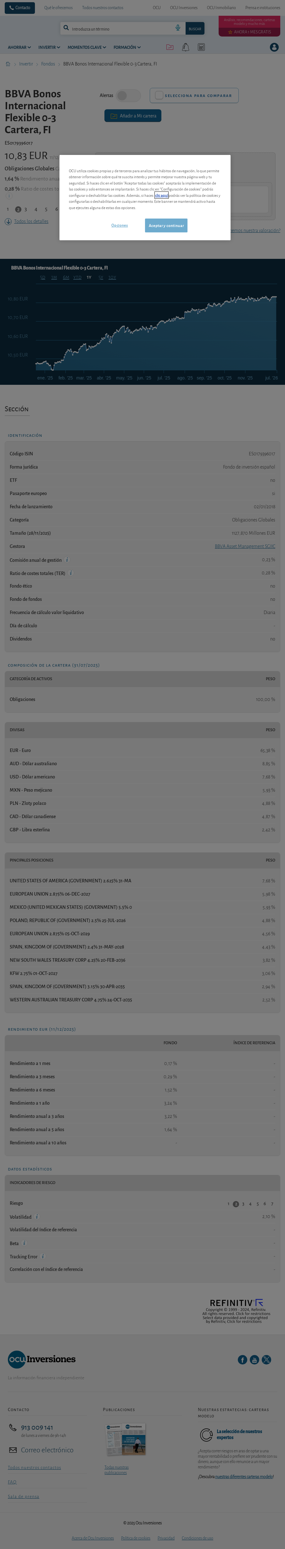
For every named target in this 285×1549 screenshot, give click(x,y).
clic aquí (161, 195)
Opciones (119, 225)
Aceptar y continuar (166, 225)
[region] (145, 197)
